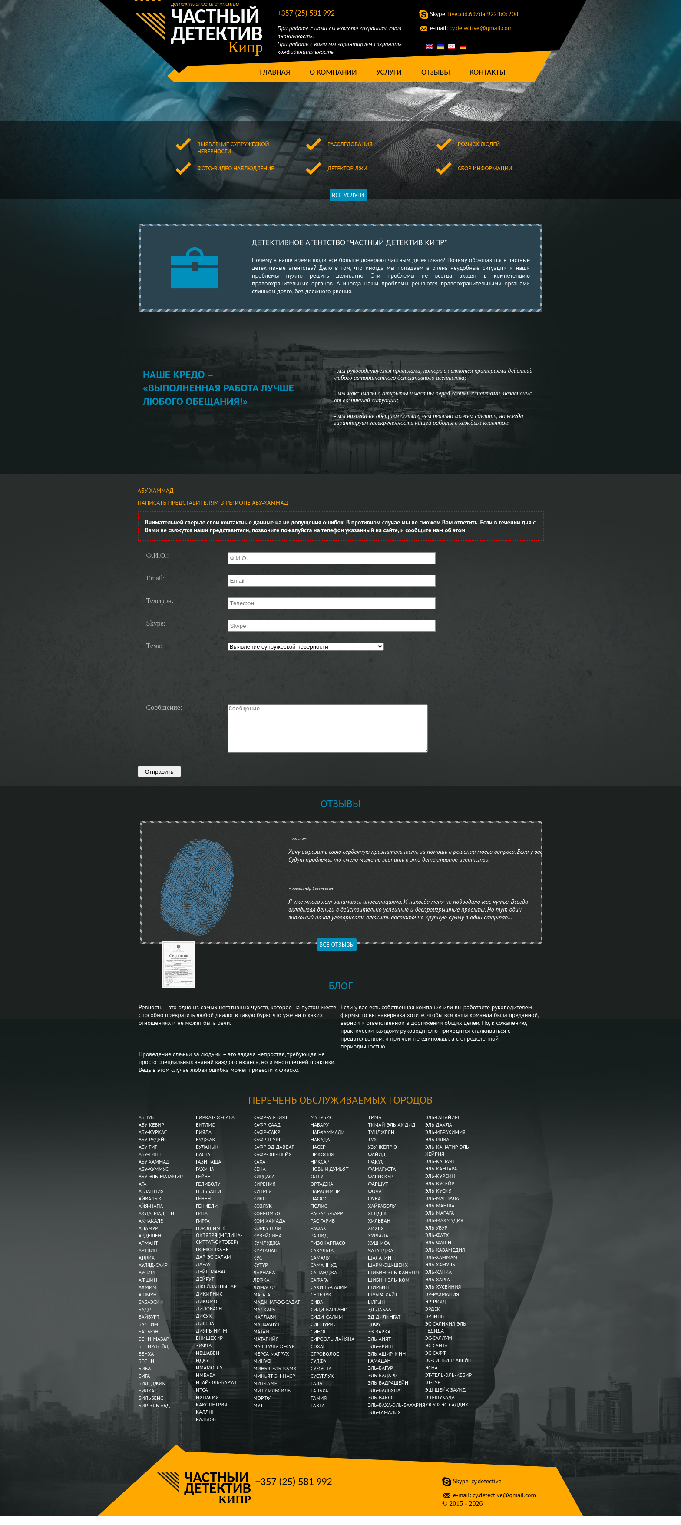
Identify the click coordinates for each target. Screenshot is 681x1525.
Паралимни (325, 1200)
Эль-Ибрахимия (445, 1141)
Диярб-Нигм (211, 1339)
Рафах (318, 1237)
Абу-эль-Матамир (161, 1185)
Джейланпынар (216, 1295)
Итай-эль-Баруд (216, 1391)
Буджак (205, 1148)
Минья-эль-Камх (275, 1377)
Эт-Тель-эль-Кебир (448, 1384)
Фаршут (378, 1193)
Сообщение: (164, 707)
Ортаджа (322, 1193)
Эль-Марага (439, 1222)
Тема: (154, 646)
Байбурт (149, 1326)
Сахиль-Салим (329, 1296)
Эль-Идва (437, 1148)
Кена (259, 1178)
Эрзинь (434, 1325)
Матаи (261, 1340)
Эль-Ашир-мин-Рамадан (388, 1366)
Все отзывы (336, 954)
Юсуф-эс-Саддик (447, 1413)
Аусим (147, 1281)
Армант (148, 1252)
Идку (202, 1369)
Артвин (148, 1259)
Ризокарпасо (328, 1252)
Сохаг (318, 1355)
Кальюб (206, 1428)
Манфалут (266, 1333)
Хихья (376, 1237)
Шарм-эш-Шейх (388, 1274)
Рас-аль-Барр (327, 1222)
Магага (262, 1303)
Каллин (205, 1421)
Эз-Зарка (379, 1340)
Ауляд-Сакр (153, 1274)
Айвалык (150, 1207)
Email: (155, 578)
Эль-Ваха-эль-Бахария (396, 1414)
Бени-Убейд (154, 1355)
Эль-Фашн (438, 1251)
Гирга (203, 1230)
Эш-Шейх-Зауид (445, 1399)
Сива (317, 1311)
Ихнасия (207, 1406)
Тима (374, 1126)
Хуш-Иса (379, 1252)
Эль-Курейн (440, 1185)
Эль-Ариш (380, 1355)
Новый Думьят (330, 1178)
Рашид (319, 1244)
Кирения (264, 1193)
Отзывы (435, 72)
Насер (318, 1156)
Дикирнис (209, 1303)
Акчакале (151, 1230)
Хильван (379, 1230)
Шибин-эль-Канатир (394, 1281)
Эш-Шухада (440, 1406)
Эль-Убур (436, 1236)
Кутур (260, 1274)
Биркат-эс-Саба (215, 1126)
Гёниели (207, 1215)
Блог (340, 994)
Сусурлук (322, 1385)
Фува (374, 1207)
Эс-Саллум (438, 1347)
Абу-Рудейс (153, 1148)
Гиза (202, 1222)
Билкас (149, 1399)
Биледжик (152, 1392)
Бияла (204, 1141)
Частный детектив (217, 24)
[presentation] (293, 676)
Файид (376, 1163)
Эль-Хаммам (441, 1266)
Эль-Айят (379, 1348)
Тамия (319, 1407)
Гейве (203, 1185)
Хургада (378, 1244)
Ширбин (378, 1296)
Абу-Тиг (148, 1156)
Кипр (245, 47)
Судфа (318, 1370)
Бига (144, 1385)
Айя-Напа (151, 1215)
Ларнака (264, 1281)
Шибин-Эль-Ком (389, 1289)
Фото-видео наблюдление (235, 168)
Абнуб (146, 1126)
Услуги (388, 72)
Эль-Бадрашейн (388, 1392)
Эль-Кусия (438, 1200)
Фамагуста (382, 1178)
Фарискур (380, 1185)
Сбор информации (485, 168)
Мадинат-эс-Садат (276, 1311)
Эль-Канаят (440, 1170)
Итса (202, 1399)
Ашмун (148, 1303)
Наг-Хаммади (328, 1141)
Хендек (377, 1222)
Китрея (262, 1200)
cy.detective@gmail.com (471, 28)
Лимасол (265, 1296)
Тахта (318, 1414)
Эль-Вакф (380, 1406)
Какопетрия (211, 1413)
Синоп (319, 1340)
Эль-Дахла (438, 1133)
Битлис (205, 1133)
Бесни (146, 1370)
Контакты (487, 72)
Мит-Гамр (265, 1392)
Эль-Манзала (442, 1207)
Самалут (322, 1266)
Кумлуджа (266, 1252)
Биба (145, 1377)
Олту (317, 1185)
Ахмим (147, 1296)
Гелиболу (208, 1193)
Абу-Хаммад (154, 1170)
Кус (257, 1266)
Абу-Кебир (151, 1133)
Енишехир (209, 1347)
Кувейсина (267, 1244)
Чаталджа (380, 1259)
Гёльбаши (208, 1200)
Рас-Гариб (323, 1230)
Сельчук (321, 1303)
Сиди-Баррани (329, 1318)
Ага (143, 1193)
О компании (333, 72)
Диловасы (209, 1317)
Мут (258, 1414)
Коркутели (267, 1237)
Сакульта (322, 1259)
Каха (259, 1170)
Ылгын (376, 1311)
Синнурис (324, 1333)
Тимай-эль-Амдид (392, 1133)
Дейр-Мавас (211, 1280)
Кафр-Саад (267, 1133)
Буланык (207, 1156)
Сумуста (321, 1377)
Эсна (431, 1376)
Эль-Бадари (383, 1384)
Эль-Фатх (437, 1244)
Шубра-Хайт (383, 1303)
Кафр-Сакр (266, 1141)
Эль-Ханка (438, 1281)
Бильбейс (151, 1407)
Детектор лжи (347, 168)
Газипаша (208, 1170)
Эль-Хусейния (443, 1296)
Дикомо (206, 1310)
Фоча (375, 1200)
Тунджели (381, 1141)
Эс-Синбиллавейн (448, 1369)
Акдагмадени (156, 1222)
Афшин (148, 1289)
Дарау (203, 1273)
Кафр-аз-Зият (270, 1126)
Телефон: (160, 600)
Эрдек (432, 1318)
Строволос (325, 1362)
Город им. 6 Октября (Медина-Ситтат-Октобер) (219, 1244)
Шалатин (379, 1266)
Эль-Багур (380, 1377)
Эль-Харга (437, 1288)
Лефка (261, 1289)
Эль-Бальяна (384, 1399)
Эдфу (374, 1333)
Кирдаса (264, 1185)
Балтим (148, 1333)
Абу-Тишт (150, 1163)
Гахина (205, 1178)
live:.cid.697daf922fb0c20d (474, 14)
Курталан (265, 1259)
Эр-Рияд (435, 1310)
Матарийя (265, 1348)
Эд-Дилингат (384, 1326)
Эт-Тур (432, 1391)
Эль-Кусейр (439, 1192)
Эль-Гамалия (384, 1421)
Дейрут (205, 1288)
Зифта (204, 1354)
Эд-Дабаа (379, 1318)
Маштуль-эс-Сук (274, 1355)
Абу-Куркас (153, 1141)
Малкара (264, 1318)
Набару (320, 1133)
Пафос (319, 1207)
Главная (275, 72)
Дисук (204, 1325)
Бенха (146, 1362)
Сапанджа (324, 1281)
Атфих (147, 1266)
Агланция (151, 1200)
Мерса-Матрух (271, 1362)
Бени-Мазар (154, 1348)
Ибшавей (207, 1362)
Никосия (322, 1163)
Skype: (155, 623)
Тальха (319, 1399)
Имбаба (206, 1384)
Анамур (148, 1237)
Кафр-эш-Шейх (272, 1163)
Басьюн (149, 1340)
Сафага (319, 1289)
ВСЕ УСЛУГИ (348, 195)
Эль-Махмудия (444, 1229)
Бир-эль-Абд (154, 1414)
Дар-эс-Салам (213, 1266)
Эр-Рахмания (442, 1303)
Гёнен (203, 1207)
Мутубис (322, 1126)
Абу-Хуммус (154, 1178)
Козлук (262, 1215)
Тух (372, 1148)
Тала (316, 1392)
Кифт (260, 1207)
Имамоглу (209, 1376)
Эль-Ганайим (442, 1126)
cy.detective (477, 1490)
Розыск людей (479, 144)
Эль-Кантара (441, 1177)
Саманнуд (324, 1274)
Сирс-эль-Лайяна (332, 1348)
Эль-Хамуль (440, 1273)
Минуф (262, 1370)
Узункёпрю (382, 1156)
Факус (376, 1170)
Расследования (349, 144)
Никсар (320, 1170)
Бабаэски (151, 1311)
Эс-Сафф (435, 1362)
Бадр (145, 1318)
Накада (320, 1148)
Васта (203, 1163)
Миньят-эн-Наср (274, 1385)
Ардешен (150, 1244)
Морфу (262, 1407)
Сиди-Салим (327, 1326)
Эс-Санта (436, 1354)
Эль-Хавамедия (445, 1259)
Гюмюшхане (212, 1258)
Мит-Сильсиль (272, 1399)
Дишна (205, 1332)
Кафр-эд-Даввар (273, 1156)
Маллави (265, 1326)
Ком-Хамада (269, 1230)
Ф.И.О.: (157, 555)
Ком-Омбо (266, 1222)
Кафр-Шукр (267, 1148)
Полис (319, 1215)
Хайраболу (382, 1215)
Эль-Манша (439, 1214)
